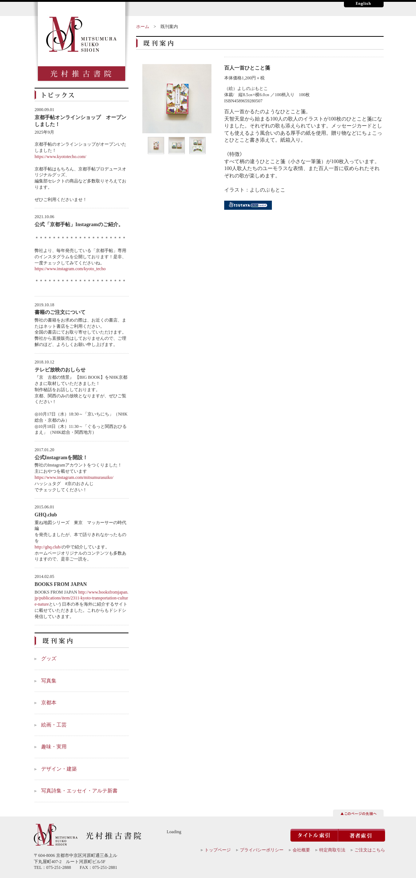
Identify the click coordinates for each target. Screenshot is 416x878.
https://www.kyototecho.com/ (60, 156)
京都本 (48, 702)
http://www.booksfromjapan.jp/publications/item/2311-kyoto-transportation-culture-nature (81, 598)
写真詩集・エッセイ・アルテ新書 (79, 791)
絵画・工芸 (54, 725)
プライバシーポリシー (262, 850)
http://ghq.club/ (48, 547)
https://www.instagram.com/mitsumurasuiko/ (74, 477)
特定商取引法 (332, 850)
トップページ (218, 850)
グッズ (48, 658)
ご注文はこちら (369, 850)
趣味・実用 (54, 746)
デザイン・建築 (59, 769)
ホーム (142, 26)
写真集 (48, 681)
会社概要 (301, 850)
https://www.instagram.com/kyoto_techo (70, 268)
